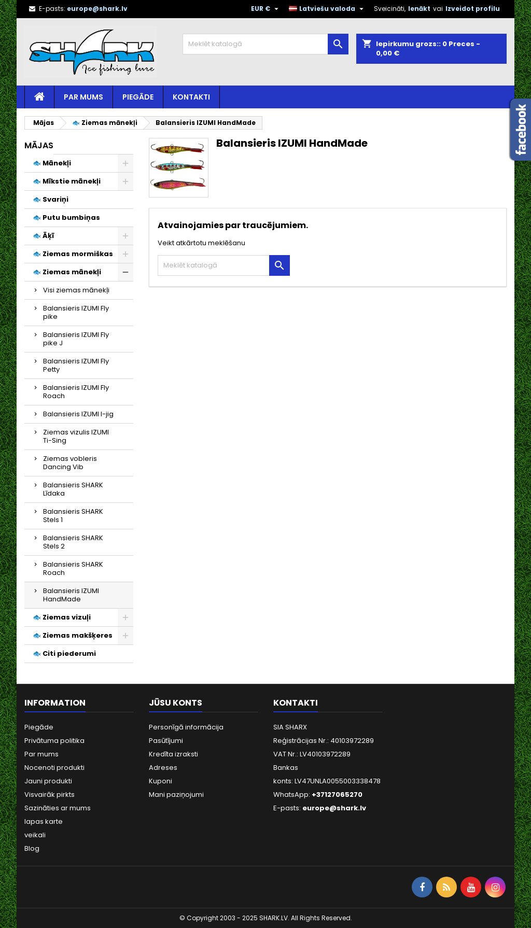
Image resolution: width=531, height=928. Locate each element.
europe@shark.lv (97, 8)
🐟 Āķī (43, 236)
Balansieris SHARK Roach (73, 568)
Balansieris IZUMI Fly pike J (76, 339)
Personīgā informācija (186, 727)
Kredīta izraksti (173, 754)
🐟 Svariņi (50, 199)
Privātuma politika (54, 741)
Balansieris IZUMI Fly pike (76, 312)
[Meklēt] (265, 44)
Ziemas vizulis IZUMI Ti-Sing (76, 436)
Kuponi (160, 781)
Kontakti (191, 97)
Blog (31, 848)
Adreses (163, 767)
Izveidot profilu (472, 8)
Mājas (38, 145)
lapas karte (43, 821)
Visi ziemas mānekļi (76, 290)
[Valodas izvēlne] (327, 9)
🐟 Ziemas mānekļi (67, 272)
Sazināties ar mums (57, 808)
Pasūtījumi (166, 741)
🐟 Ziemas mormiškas (73, 254)
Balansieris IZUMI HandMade (71, 595)
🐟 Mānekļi (52, 163)
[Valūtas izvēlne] (266, 9)
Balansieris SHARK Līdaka (73, 489)
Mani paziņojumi (176, 794)
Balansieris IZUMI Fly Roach (76, 392)
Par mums (83, 97)
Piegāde (137, 97)
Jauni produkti (48, 781)
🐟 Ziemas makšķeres (73, 635)
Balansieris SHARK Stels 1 (73, 516)
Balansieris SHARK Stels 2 (73, 542)
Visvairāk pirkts (49, 794)
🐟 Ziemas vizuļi (62, 617)
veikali (35, 835)
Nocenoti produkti (54, 767)
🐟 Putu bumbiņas (66, 217)
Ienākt (419, 8)
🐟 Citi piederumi (64, 653)
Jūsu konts (175, 703)
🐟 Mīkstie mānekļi (67, 181)
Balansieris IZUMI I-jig (78, 414)
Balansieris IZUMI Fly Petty (76, 365)
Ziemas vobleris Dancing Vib (70, 463)
